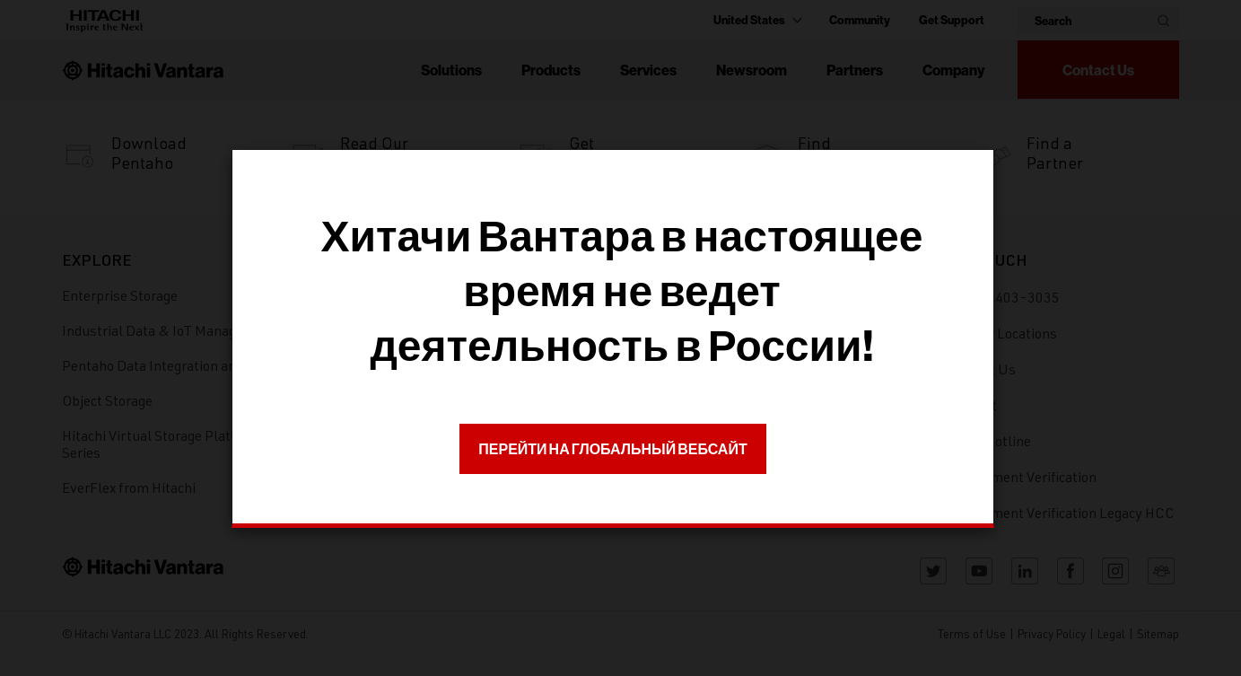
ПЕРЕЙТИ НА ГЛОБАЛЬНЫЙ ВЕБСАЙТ (612, 449)
